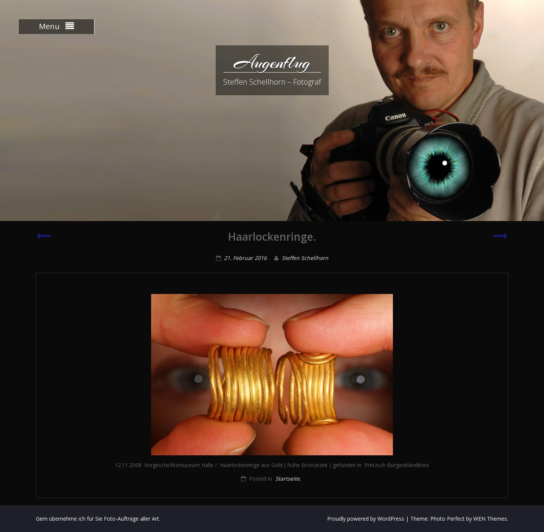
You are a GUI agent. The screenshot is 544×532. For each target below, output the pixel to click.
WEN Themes (490, 518)
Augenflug (272, 62)
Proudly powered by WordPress (365, 518)
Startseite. (288, 478)
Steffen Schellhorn (305, 257)
